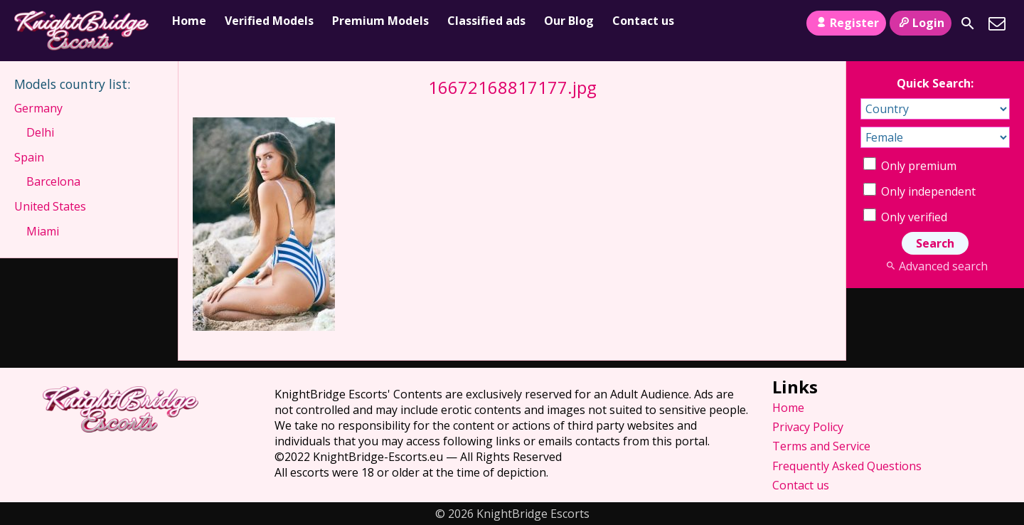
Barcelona (53, 181)
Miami (42, 231)
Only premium (909, 166)
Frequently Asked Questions (847, 466)
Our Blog (569, 20)
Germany (38, 108)
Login (920, 23)
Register (846, 23)
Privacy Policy (807, 427)
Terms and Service (821, 446)
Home (189, 20)
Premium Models (380, 20)
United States (50, 206)
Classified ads (486, 20)
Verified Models (269, 20)
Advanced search (934, 266)
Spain (29, 157)
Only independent (919, 191)
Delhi (40, 132)
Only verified (905, 217)
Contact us (643, 20)
